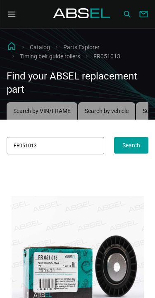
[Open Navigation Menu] (12, 14)
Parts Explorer (81, 47)
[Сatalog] (127, 14)
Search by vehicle (107, 111)
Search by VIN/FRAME (42, 111)
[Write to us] (143, 14)
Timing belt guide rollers (50, 56)
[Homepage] (81, 14)
